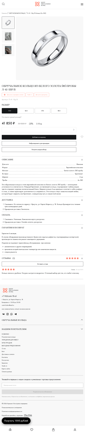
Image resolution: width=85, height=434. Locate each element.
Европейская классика (74, 167)
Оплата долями (7, 372)
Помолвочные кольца (8, 337)
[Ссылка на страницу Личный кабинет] (74, 430)
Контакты (5, 357)
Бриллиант (79, 174)
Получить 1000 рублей (16, 420)
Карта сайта (6, 369)
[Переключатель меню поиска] (3, 4)
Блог (3, 351)
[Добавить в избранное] (82, 137)
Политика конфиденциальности (12, 411)
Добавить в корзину (39, 137)
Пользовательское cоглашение (12, 407)
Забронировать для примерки (39, 143)
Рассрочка (5, 360)
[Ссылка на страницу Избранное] (31, 430)
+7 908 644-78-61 (9, 296)
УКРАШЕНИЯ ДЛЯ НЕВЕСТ (10, 340)
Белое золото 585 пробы (73, 170)
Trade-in (4, 366)
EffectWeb (28, 415)
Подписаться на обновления (42, 392)
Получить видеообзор (39, 149)
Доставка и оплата (8, 354)
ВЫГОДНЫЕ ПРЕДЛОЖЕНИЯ (11, 346)
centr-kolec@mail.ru (8, 305)
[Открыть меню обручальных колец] (10, 430)
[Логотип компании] (43, 5)
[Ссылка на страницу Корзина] (53, 430)
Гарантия (5, 363)
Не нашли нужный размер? (11, 117)
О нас (4, 348)
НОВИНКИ (5, 334)
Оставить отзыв (42, 264)
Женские (79, 164)
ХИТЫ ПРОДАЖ (7, 343)
